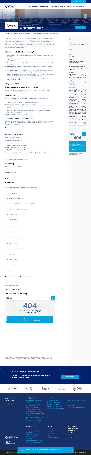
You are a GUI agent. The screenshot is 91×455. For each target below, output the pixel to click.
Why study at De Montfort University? (20, 33)
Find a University (29, 25)
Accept (68, 451)
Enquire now (80, 28)
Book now (70, 377)
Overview (7, 33)
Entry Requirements (37, 33)
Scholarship (56, 33)
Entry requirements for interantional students (16, 159)
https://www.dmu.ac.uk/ (74, 128)
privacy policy (40, 451)
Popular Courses (47, 33)
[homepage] (9, 6)
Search (50, 2)
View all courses (72, 84)
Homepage (22, 25)
